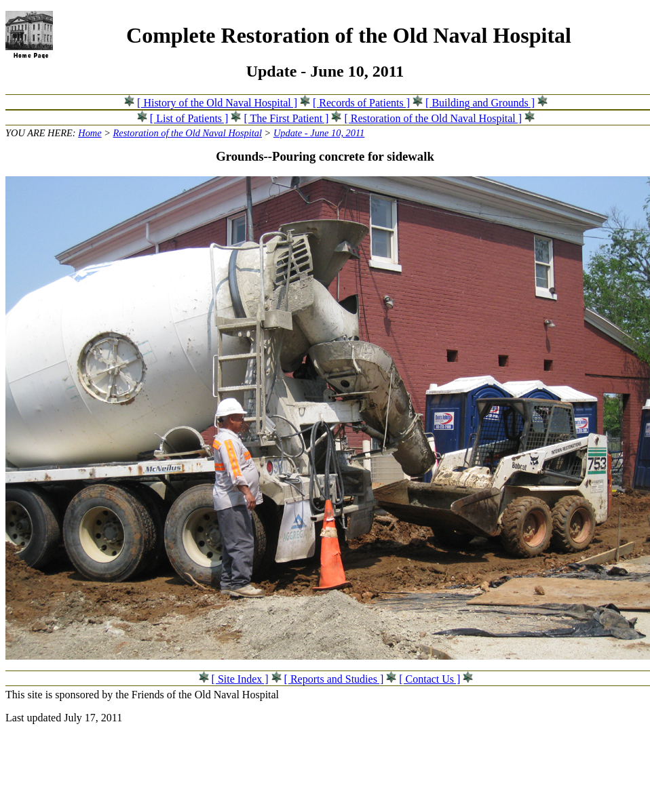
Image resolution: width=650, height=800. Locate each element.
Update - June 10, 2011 (318, 132)
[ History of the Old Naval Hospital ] (217, 102)
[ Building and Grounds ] (480, 102)
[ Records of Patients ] (361, 102)
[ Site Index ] (240, 679)
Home (89, 132)
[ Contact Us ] (429, 679)
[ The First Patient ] (286, 118)
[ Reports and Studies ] (334, 679)
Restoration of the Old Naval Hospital (187, 132)
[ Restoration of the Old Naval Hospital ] (433, 118)
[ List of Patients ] (189, 118)
